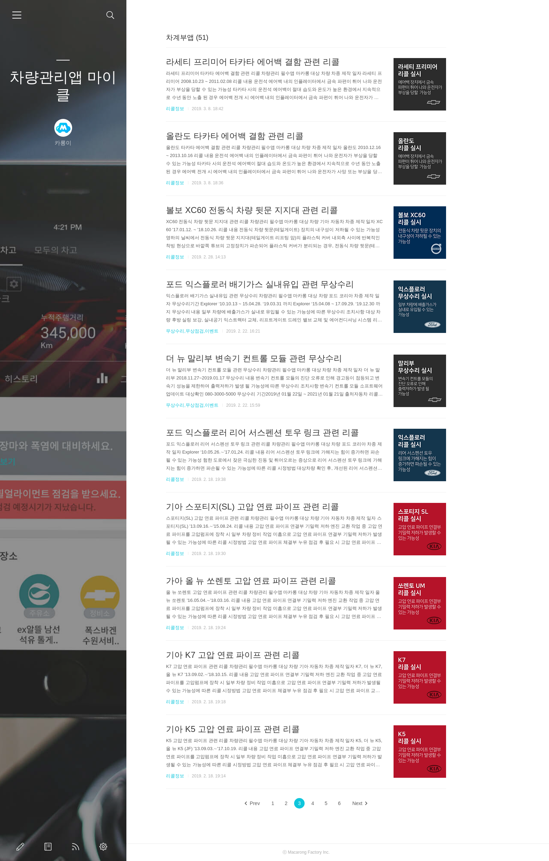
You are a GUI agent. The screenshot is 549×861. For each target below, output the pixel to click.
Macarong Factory (336, 852)
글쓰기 (21, 847)
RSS (77, 847)
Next (391, 803)
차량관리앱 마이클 (63, 86)
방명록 (49, 847)
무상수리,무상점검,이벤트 (223, 331)
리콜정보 (206, 108)
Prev (284, 803)
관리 (104, 847)
